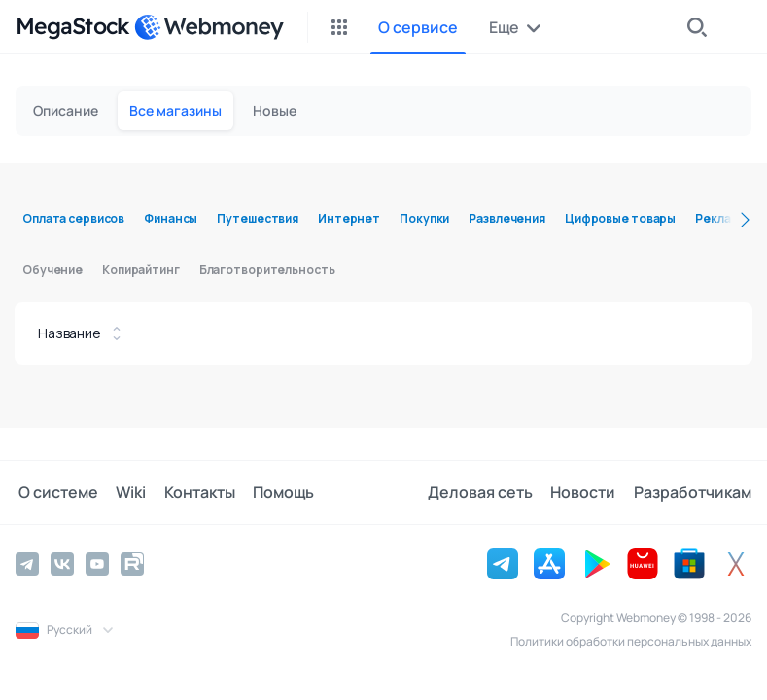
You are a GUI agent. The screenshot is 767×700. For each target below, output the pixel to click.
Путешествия (257, 218)
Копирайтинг (141, 270)
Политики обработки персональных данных (630, 641)
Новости (585, 493)
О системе (55, 493)
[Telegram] (27, 564)
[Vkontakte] (62, 564)
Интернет (349, 218)
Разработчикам (692, 493)
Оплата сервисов (73, 218)
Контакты (192, 493)
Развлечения (507, 218)
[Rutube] (132, 564)
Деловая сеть (485, 493)
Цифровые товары (620, 218)
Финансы (170, 218)
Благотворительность (267, 270)
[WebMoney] (209, 27)
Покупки (424, 218)
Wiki (126, 493)
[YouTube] (97, 564)
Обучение (52, 270)
